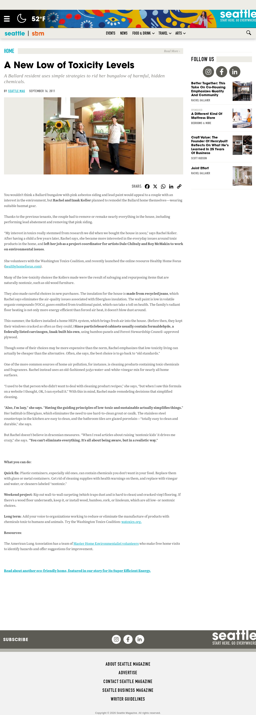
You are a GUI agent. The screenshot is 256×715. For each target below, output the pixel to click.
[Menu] (7, 19)
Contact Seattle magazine (127, 681)
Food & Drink (141, 33)
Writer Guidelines (128, 699)
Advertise (128, 672)
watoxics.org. (131, 521)
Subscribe (15, 639)
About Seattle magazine (128, 664)
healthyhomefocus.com (23, 266)
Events (110, 33)
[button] (153, 33)
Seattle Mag (16, 91)
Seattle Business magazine (128, 690)
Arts (178, 33)
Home (9, 51)
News (123, 33)
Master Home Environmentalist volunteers (106, 543)
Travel (163, 33)
